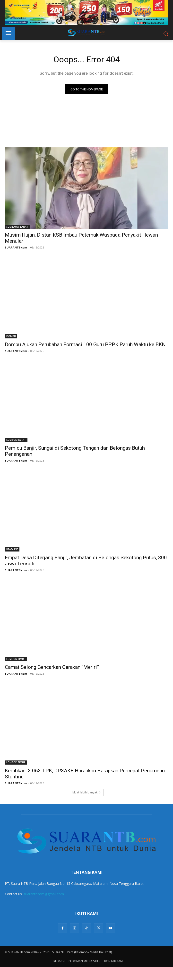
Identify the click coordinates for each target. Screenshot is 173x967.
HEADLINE (12, 549)
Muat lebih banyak (86, 792)
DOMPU (11, 336)
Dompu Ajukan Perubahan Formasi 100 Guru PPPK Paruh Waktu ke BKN (85, 344)
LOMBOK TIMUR (16, 659)
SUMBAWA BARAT (17, 226)
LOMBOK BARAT (16, 439)
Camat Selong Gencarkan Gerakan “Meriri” (52, 667)
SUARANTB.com (16, 247)
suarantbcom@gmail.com (44, 894)
